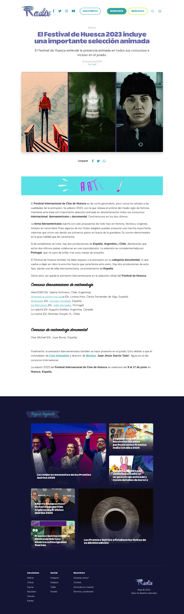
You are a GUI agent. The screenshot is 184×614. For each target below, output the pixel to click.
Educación (31, 591)
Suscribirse (90, 11)
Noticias (30, 578)
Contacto (77, 582)
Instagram (54, 578)
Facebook (54, 582)
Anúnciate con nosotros (84, 587)
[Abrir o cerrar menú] (160, 11)
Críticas (30, 582)
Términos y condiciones (83, 591)
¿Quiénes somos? (81, 578)
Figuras (30, 587)
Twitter (53, 587)
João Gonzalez (62, 305)
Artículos (31, 596)
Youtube (53, 591)
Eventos (30, 600)
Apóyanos (137, 11)
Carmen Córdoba (60, 301)
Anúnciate (116, 11)
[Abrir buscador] (152, 11)
